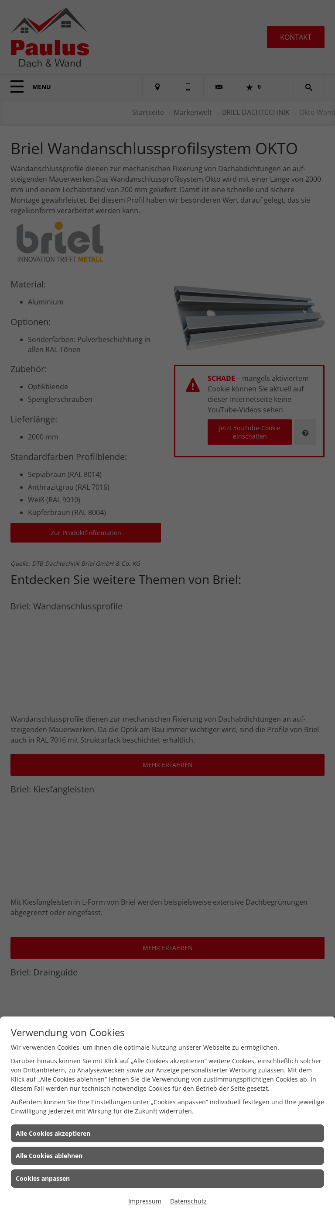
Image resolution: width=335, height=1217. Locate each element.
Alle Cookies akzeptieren (53, 1133)
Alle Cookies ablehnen (49, 1155)
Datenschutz (188, 1201)
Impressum (144, 1201)
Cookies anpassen (43, 1178)
